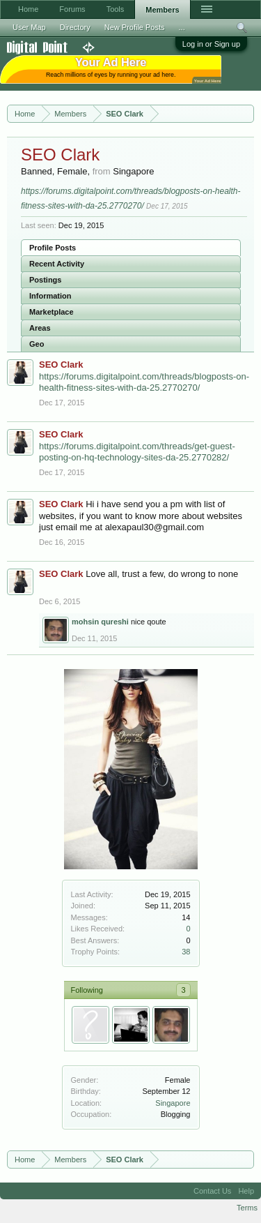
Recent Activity (56, 264)
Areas (40, 328)
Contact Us (212, 1191)
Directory (75, 27)
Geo (36, 344)
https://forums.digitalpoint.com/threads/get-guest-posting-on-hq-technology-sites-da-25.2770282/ (137, 452)
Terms (247, 1207)
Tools (115, 9)
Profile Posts (52, 247)
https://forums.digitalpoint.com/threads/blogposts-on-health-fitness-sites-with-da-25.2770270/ (144, 382)
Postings (45, 280)
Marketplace (51, 312)
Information (50, 296)
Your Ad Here (207, 80)
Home (28, 9)
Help (246, 1191)
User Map (29, 27)
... (182, 27)
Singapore (172, 1103)
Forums (72, 9)
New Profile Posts (134, 27)
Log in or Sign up (211, 44)
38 (186, 951)
